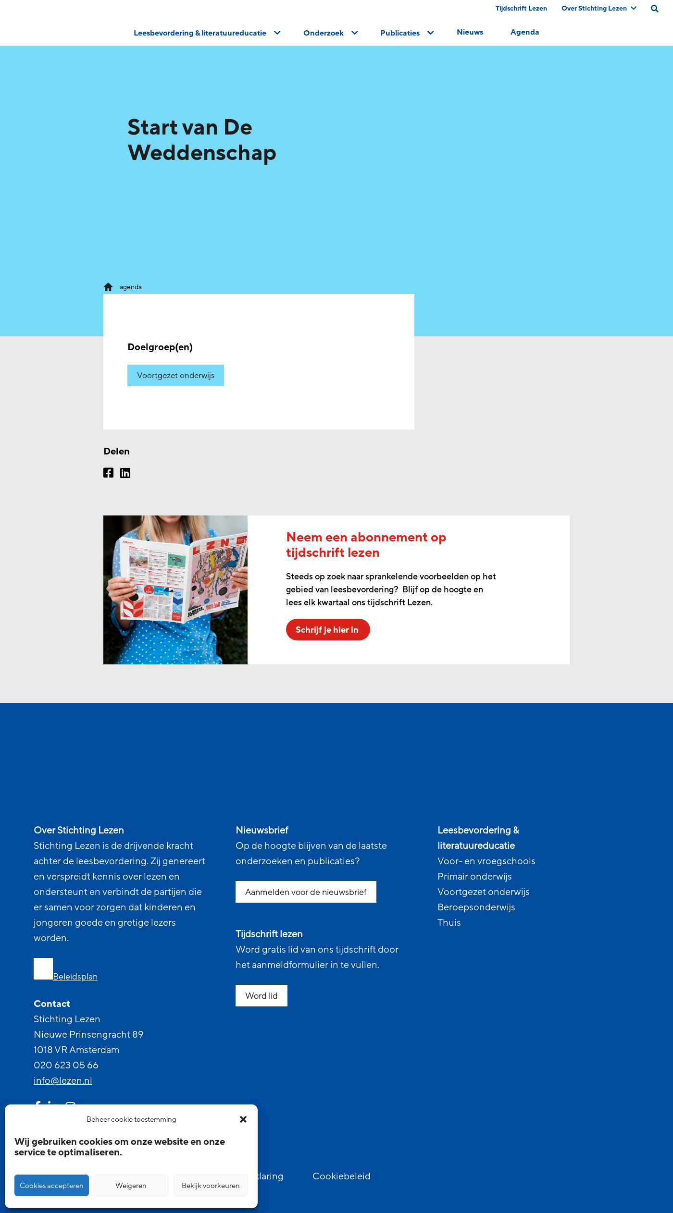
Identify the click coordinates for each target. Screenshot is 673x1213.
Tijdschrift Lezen (521, 8)
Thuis (449, 923)
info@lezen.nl (63, 1081)
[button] (243, 1119)
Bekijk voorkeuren (211, 1185)
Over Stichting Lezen (598, 8)
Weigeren (131, 1185)
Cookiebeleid (341, 1176)
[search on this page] (655, 8)
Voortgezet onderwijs (175, 375)
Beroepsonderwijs (476, 907)
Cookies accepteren (52, 1185)
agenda (131, 287)
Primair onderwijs (474, 876)
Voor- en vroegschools (486, 861)
